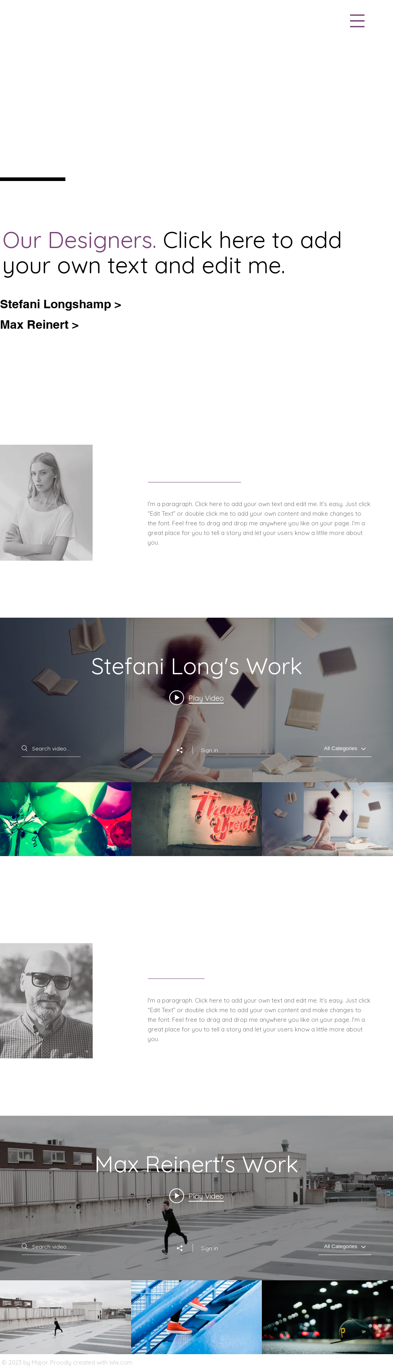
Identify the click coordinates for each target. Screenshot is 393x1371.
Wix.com (120, 1362)
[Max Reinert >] (43, 324)
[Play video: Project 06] (196, 698)
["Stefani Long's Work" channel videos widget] (196, 737)
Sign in (209, 750)
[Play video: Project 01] (196, 1196)
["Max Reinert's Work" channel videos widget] (196, 1235)
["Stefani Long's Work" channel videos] (196, 819)
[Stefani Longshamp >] (65, 303)
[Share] (183, 750)
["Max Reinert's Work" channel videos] (196, 1317)
